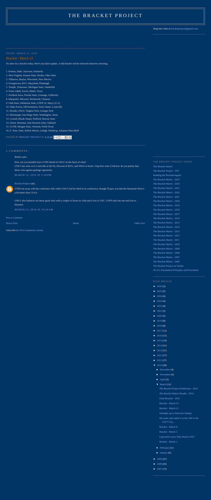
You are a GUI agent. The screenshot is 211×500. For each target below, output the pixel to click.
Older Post (139, 223)
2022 (159, 305)
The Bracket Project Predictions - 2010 (178, 388)
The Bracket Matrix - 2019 (166, 205)
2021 (159, 310)
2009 (159, 458)
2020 (159, 315)
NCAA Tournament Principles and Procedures (176, 270)
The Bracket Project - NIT (166, 170)
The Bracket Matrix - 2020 (166, 201)
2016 (159, 335)
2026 (159, 286)
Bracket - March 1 (168, 441)
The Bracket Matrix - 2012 (166, 235)
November (165, 374)
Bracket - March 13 (169, 403)
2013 (159, 350)
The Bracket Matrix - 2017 (166, 214)
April (163, 379)
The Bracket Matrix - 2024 (166, 183)
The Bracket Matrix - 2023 (166, 188)
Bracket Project (22, 183)
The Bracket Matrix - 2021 (166, 196)
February (164, 447)
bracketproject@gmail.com (184, 28)
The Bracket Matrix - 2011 (166, 239)
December (165, 369)
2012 (159, 355)
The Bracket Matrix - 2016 (166, 218)
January (164, 452)
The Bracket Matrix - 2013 (166, 231)
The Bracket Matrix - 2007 (166, 257)
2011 (159, 360)
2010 (159, 365)
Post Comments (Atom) (31, 230)
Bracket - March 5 (168, 431)
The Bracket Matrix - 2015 (166, 222)
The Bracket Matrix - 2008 (166, 252)
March (163, 384)
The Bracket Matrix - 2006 (166, 261)
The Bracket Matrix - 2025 (166, 179)
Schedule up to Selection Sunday (175, 413)
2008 (159, 463)
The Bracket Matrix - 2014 (166, 227)
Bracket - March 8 (168, 426)
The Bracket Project (105, 15)
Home (76, 223)
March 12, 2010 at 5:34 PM (33, 175)
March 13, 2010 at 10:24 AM (34, 209)
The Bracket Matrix (163, 166)
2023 (159, 301)
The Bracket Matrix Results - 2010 (176, 393)
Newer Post (11, 223)
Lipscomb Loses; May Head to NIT (176, 436)
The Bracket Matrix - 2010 (166, 244)
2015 (159, 340)
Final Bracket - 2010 (169, 398)
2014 (159, 345)
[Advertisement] (75, 35)
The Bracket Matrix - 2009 (166, 248)
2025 (159, 291)
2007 (159, 468)
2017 (159, 330)
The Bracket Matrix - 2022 (166, 192)
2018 (159, 325)
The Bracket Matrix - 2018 (166, 209)
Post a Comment (14, 217)
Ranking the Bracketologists (167, 175)
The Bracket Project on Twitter (168, 265)
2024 (159, 296)
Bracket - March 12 (169, 408)
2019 (159, 320)
